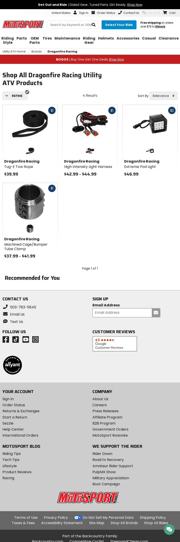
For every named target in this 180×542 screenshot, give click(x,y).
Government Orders (110, 429)
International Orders (20, 435)
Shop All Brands (124, 522)
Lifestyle (9, 466)
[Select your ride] (119, 24)
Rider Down (102, 453)
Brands (36, 51)
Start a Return (14, 417)
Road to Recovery (108, 459)
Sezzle (7, 423)
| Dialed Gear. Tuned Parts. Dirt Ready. (90, 4)
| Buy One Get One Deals (90, 59)
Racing (8, 478)
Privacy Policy (56, 517)
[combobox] (163, 96)
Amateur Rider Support (112, 466)
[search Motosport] (72, 25)
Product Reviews (16, 472)
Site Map (96, 522)
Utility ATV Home (14, 51)
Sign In (8, 399)
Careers (99, 405)
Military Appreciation (110, 478)
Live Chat (151, 13)
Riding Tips (11, 453)
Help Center (13, 429)
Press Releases (105, 411)
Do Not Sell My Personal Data (108, 518)
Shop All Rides (156, 522)
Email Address (106, 305)
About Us (100, 399)
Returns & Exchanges (21, 411)
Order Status (13, 405)
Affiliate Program (107, 417)
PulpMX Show (104, 472)
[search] (93, 25)
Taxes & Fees (23, 522)
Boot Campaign (106, 484)
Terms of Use (26, 517)
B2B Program (103, 423)
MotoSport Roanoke (110, 435)
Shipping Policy (153, 517)
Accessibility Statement (62, 522)
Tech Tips (10, 459)
